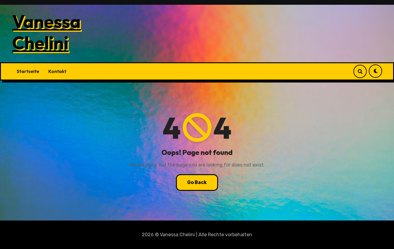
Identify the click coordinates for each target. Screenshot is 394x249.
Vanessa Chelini (46, 32)
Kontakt (57, 71)
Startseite (28, 71)
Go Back (197, 182)
